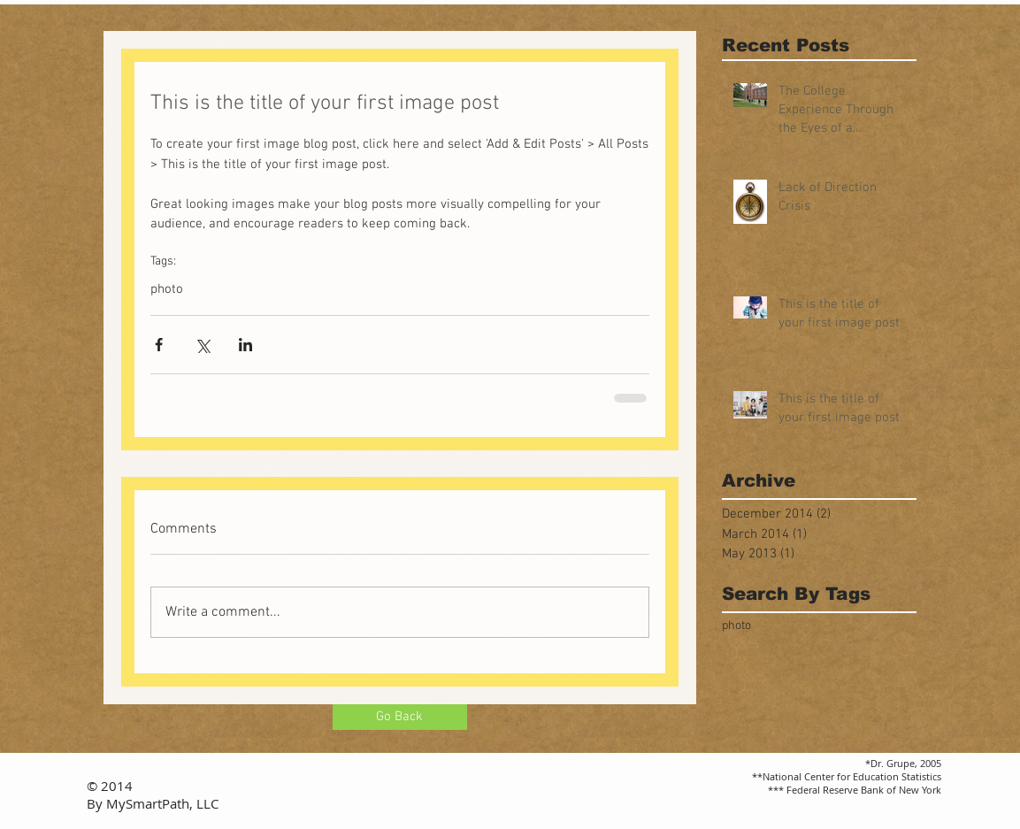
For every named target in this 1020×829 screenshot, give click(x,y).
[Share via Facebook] (158, 344)
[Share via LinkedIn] (245, 344)
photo (166, 289)
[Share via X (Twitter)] (202, 344)
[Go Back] (400, 717)
